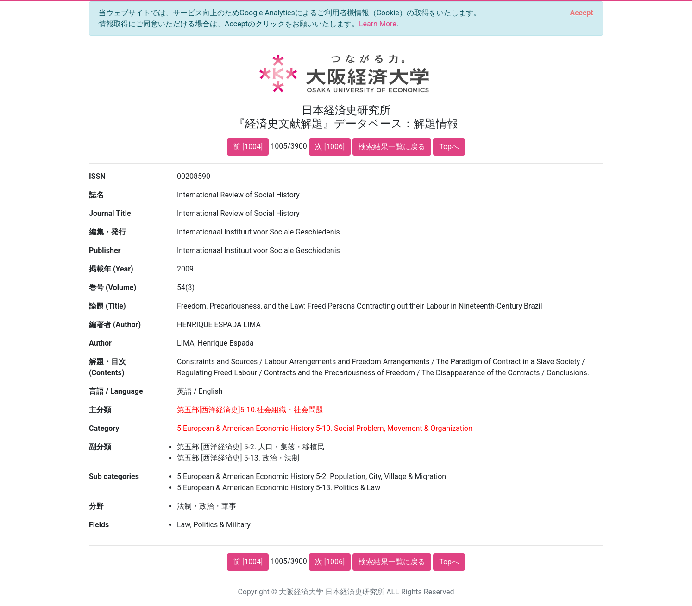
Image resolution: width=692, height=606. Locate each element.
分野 (96, 506)
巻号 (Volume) (112, 287)
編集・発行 (107, 231)
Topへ (449, 146)
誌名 (96, 194)
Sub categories (114, 476)
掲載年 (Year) (111, 269)
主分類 (100, 409)
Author (100, 343)
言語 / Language (116, 391)
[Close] (582, 13)
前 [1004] (248, 146)
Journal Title (110, 213)
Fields (99, 524)
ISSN (97, 176)
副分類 (100, 446)
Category (104, 428)
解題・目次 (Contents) (107, 367)
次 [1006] (330, 146)
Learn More (377, 23)
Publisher (104, 250)
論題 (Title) (107, 306)
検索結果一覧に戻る (392, 146)
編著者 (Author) (115, 324)
